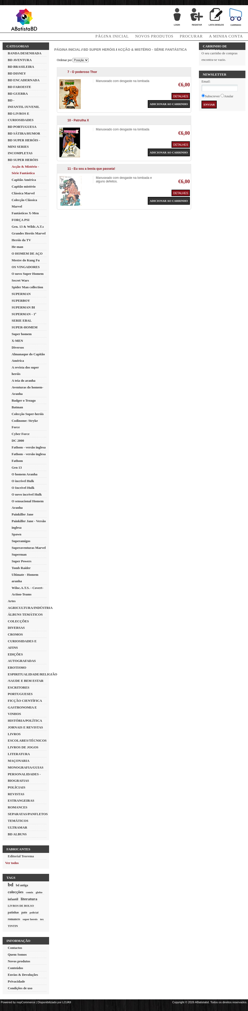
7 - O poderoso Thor (82, 72)
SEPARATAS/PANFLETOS (28, 814)
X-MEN (17, 341)
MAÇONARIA (18, 761)
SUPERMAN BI (23, 307)
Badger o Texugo (24, 400)
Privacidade (16, 981)
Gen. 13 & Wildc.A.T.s (28, 226)
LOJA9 (66, 1002)
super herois (30, 919)
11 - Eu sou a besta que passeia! (91, 169)
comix (29, 892)
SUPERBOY (21, 300)
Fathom (17, 461)
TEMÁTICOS (18, 821)
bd (10, 884)
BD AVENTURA (20, 60)
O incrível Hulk (23, 481)
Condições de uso (20, 988)
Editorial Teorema (21, 856)
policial (33, 912)
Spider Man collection (27, 287)
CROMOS (15, 634)
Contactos (15, 948)
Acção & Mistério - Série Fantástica (152, 49)
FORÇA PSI (20, 220)
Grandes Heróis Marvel (28, 233)
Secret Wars (20, 280)
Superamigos (21, 541)
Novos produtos (154, 36)
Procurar (191, 36)
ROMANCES (17, 807)
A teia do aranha (23, 380)
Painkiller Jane (22, 514)
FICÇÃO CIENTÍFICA (25, 701)
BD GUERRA (18, 93)
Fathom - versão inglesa (29, 447)
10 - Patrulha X (78, 120)
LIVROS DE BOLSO (21, 905)
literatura (29, 899)
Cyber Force (20, 434)
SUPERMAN (21, 294)
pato (24, 912)
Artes (12, 601)
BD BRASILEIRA (21, 67)
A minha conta (226, 36)
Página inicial (67, 49)
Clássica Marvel (23, 193)
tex (42, 919)
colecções (16, 892)
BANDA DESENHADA (24, 53)
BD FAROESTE (19, 87)
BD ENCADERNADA (24, 80)
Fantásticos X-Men (25, 213)
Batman (17, 407)
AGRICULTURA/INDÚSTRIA (30, 608)
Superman (19, 554)
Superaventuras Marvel (29, 548)
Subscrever (212, 96)
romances (14, 919)
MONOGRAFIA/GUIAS (25, 767)
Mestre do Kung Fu (26, 260)
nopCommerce (26, 1002)
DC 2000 (18, 440)
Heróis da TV (21, 240)
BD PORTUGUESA (22, 127)
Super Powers (22, 561)
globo (39, 892)
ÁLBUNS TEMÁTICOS (25, 614)
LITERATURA (19, 754)
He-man (17, 247)
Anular (228, 96)
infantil (13, 899)
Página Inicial (112, 36)
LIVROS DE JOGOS (23, 747)
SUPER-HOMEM (24, 327)
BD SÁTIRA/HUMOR (24, 133)
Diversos (18, 347)
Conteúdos (15, 968)
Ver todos (12, 863)
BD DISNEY (17, 73)
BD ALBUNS (17, 834)
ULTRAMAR (17, 827)
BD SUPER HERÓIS (23, 160)
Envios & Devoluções (23, 975)
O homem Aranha (24, 474)
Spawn (16, 534)
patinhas (13, 912)
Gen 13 (17, 467)
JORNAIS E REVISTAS (25, 727)
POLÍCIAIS (16, 787)
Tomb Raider (21, 568)
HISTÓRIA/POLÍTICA (25, 720)
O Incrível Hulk (23, 488)
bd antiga (22, 885)
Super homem (22, 334)
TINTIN (13, 925)
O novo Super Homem (28, 274)
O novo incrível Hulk (27, 494)
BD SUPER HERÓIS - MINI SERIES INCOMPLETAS (24, 146)
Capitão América (24, 180)
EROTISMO (17, 667)
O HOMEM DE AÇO (27, 253)
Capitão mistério (24, 186)
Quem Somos (17, 954)
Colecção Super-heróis (28, 414)
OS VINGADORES (26, 267)
